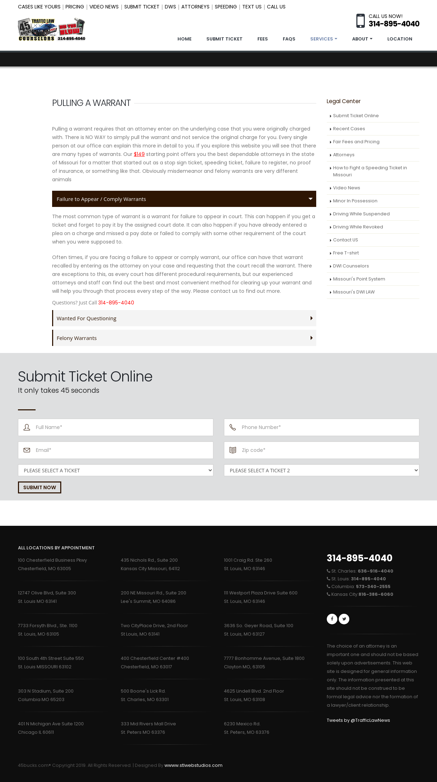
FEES (262, 39)
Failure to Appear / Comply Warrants (103, 198)
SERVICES (321, 39)
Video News (346, 188)
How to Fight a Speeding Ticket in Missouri (370, 171)
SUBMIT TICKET (224, 39)
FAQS (289, 39)
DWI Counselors (351, 266)
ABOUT (360, 39)
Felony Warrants (77, 337)
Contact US (345, 240)
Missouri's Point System (359, 279)
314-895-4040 (360, 558)
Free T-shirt (346, 253)
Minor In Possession (355, 201)
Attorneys (344, 155)
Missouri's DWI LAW (354, 292)
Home (184, 39)
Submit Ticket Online (356, 116)
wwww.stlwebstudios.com (193, 765)
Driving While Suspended (361, 214)
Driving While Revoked (358, 227)
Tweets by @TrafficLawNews (358, 720)
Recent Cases (349, 129)
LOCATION (399, 39)
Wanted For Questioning (87, 318)
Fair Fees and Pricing (356, 142)
